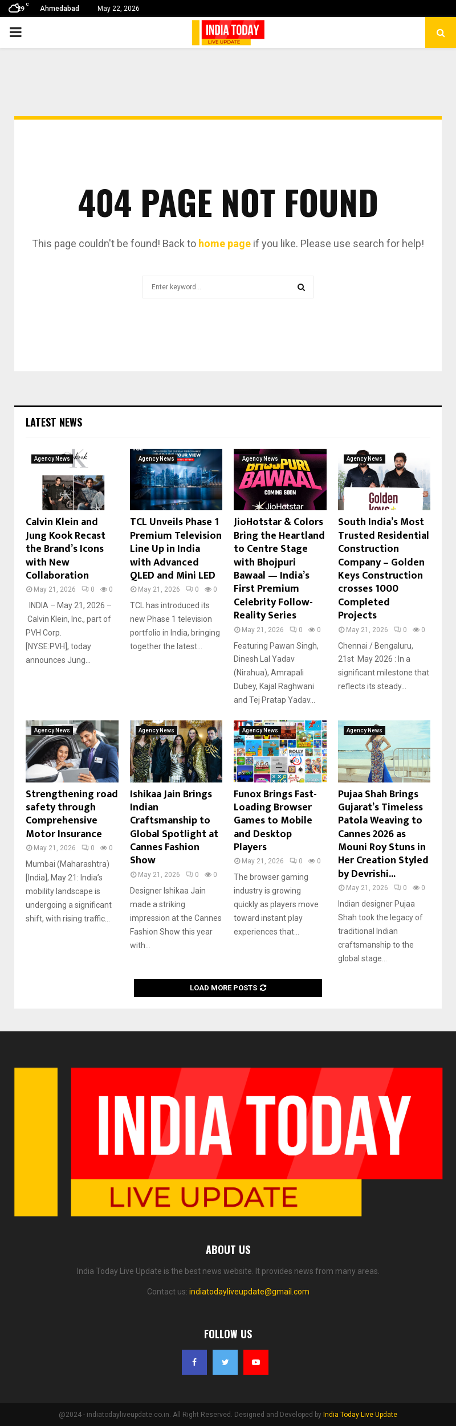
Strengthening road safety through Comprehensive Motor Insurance (72, 814)
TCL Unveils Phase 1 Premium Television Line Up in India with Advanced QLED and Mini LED (176, 549)
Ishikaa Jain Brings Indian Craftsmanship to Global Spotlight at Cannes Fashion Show (174, 828)
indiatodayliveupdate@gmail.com (249, 1291)
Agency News (52, 459)
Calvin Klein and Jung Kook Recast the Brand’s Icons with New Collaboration (65, 549)
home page (224, 243)
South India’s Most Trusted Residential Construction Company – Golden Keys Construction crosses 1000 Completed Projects (383, 569)
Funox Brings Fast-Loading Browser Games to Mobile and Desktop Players (275, 821)
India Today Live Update (360, 1415)
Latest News (54, 422)
